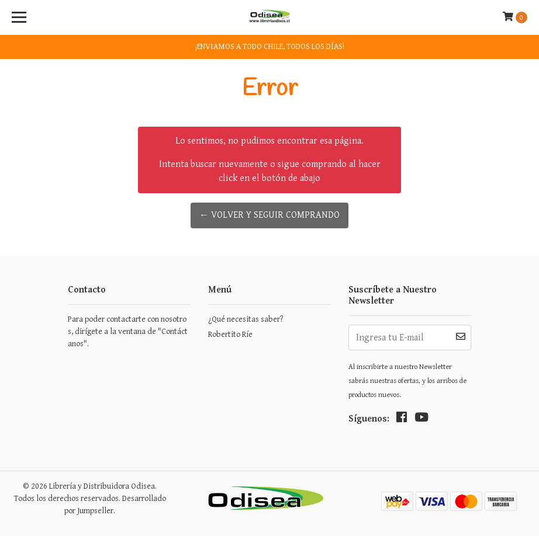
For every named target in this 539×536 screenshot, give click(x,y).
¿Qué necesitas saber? (245, 319)
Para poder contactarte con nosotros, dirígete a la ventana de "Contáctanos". (128, 332)
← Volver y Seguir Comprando (269, 215)
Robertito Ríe (230, 334)
